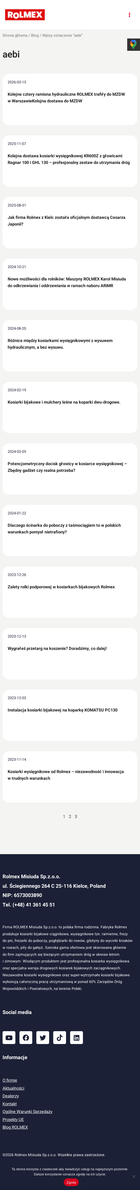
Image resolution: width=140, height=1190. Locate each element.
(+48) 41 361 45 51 (34, 905)
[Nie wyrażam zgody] (133, 1176)
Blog (35, 35)
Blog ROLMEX (15, 1127)
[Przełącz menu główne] (129, 14)
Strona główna (15, 35)
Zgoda (71, 1182)
